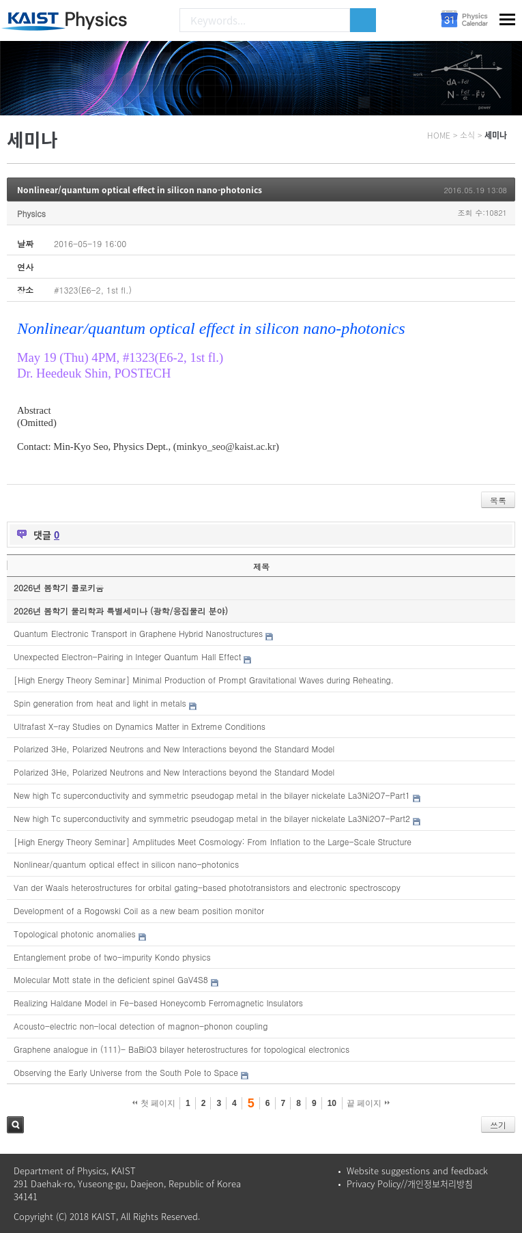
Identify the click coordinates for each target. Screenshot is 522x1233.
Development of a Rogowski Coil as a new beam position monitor (139, 910)
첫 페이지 (153, 1103)
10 (332, 1103)
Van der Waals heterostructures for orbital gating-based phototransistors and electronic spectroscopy (207, 887)
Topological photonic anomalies (75, 933)
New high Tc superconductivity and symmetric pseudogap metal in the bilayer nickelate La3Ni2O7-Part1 (212, 795)
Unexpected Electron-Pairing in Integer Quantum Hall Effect (127, 656)
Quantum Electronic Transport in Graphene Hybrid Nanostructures (138, 633)
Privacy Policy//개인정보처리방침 (410, 1183)
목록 (498, 500)
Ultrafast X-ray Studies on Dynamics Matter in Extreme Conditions (139, 726)
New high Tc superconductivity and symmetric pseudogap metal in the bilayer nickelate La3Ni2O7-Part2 (212, 818)
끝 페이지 (368, 1103)
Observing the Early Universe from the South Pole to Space (126, 1072)
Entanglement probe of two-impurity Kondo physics (112, 957)
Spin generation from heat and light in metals (100, 703)
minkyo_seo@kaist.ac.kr (226, 446)
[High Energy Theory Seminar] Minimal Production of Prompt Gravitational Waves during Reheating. (204, 679)
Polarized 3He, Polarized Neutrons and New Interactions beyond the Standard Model (174, 748)
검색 (15, 1124)
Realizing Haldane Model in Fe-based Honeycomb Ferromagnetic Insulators (158, 1002)
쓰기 (498, 1125)
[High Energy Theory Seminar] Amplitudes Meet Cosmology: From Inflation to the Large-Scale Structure (212, 841)
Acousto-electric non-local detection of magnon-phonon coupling (140, 1026)
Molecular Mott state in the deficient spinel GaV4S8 (111, 979)
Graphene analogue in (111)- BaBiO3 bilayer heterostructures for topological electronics (181, 1049)
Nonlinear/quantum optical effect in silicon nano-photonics (139, 190)
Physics (31, 213)
